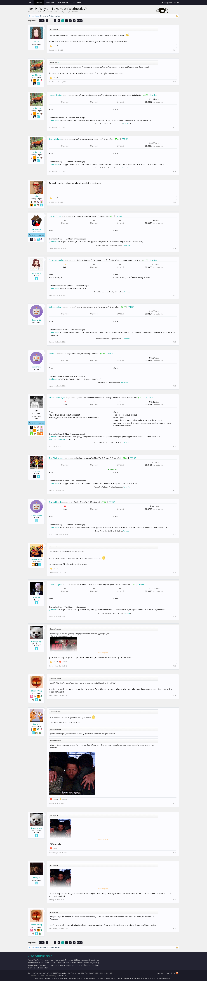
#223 (174, 127)
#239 (174, 900)
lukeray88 (36, 320)
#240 (174, 929)
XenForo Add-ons (74, 973)
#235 (174, 666)
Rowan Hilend (55, 502)
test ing (36, 724)
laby (50, 446)
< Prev (41, 21)
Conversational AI (56, 260)
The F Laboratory (56, 458)
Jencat (36, 42)
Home (30, 2)
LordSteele (36, 75)
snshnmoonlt (36, 515)
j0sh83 (36, 196)
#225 (174, 202)
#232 (174, 534)
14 (70, 21)
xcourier (36, 597)
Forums (39, 2)
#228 (174, 342)
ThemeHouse (61, 976)
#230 (174, 446)
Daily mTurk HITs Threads (47, 12)
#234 (174, 617)
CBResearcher (55, 307)
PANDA (153, 95)
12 (62, 21)
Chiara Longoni (55, 584)
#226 (174, 248)
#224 (174, 171)
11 (59, 21)
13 (66, 21)
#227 (174, 295)
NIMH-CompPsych (57, 397)
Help (167, 973)
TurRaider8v (36, 559)
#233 (174, 573)
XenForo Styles (87, 973)
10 (55, 21)
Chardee (36, 471)
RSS (177, 973)
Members (50, 2)
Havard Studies (55, 95)
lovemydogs (36, 641)
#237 (174, 803)
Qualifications (54, 120)
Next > (79, 21)
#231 (174, 490)
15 (74, 21)
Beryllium (159, 973)
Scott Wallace (55, 139)
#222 (174, 82)
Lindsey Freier (55, 216)
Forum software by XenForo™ (47, 973)
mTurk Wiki (63, 2)
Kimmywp (36, 273)
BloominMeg (36, 691)
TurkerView (126, 124)
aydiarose (36, 367)
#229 (174, 386)
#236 (174, 695)
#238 (174, 853)
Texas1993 (36, 229)
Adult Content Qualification (59, 439)
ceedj (66, 12)
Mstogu (36, 878)
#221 (174, 50)
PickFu (51, 353)
